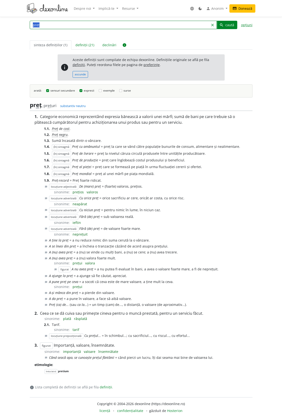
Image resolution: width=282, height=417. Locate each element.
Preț (55, 128)
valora (90, 263)
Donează (242, 8)
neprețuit (80, 234)
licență (104, 410)
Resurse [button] (129, 8)
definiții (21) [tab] (84, 45)
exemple (109, 90)
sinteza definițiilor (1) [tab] (50, 45)
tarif (76, 329)
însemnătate (108, 351)
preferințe (151, 64)
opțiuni (246, 25)
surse (127, 90)
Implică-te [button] (107, 8)
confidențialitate (130, 410)
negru (63, 134)
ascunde (80, 74)
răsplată (80, 318)
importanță (72, 351)
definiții (79, 64)
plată (67, 318)
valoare (90, 351)
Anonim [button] (215, 8)
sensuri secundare (62, 90)
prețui (78, 263)
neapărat (80, 204)
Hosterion (175, 410)
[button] (192, 8)
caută (226, 25)
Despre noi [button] (83, 8)
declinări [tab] (109, 45)
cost (66, 128)
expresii (89, 90)
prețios (79, 192)
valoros (92, 192)
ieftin (77, 222)
